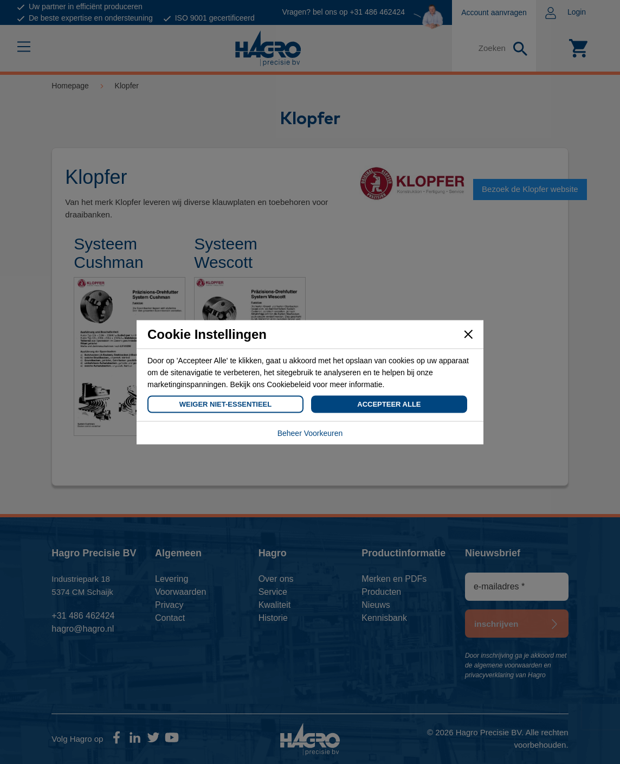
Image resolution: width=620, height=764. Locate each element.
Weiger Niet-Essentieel (225, 404)
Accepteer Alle (389, 404)
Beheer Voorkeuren (310, 432)
